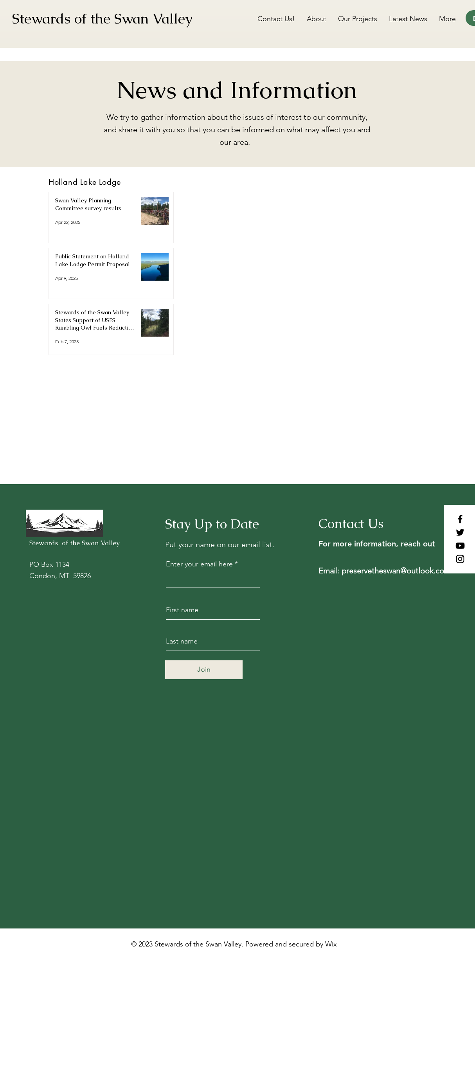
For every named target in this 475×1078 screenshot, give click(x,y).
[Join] (204, 670)
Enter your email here (199, 564)
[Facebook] (460, 519)
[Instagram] (460, 558)
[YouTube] (460, 545)
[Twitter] (460, 532)
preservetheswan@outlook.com (396, 570)
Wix (331, 944)
